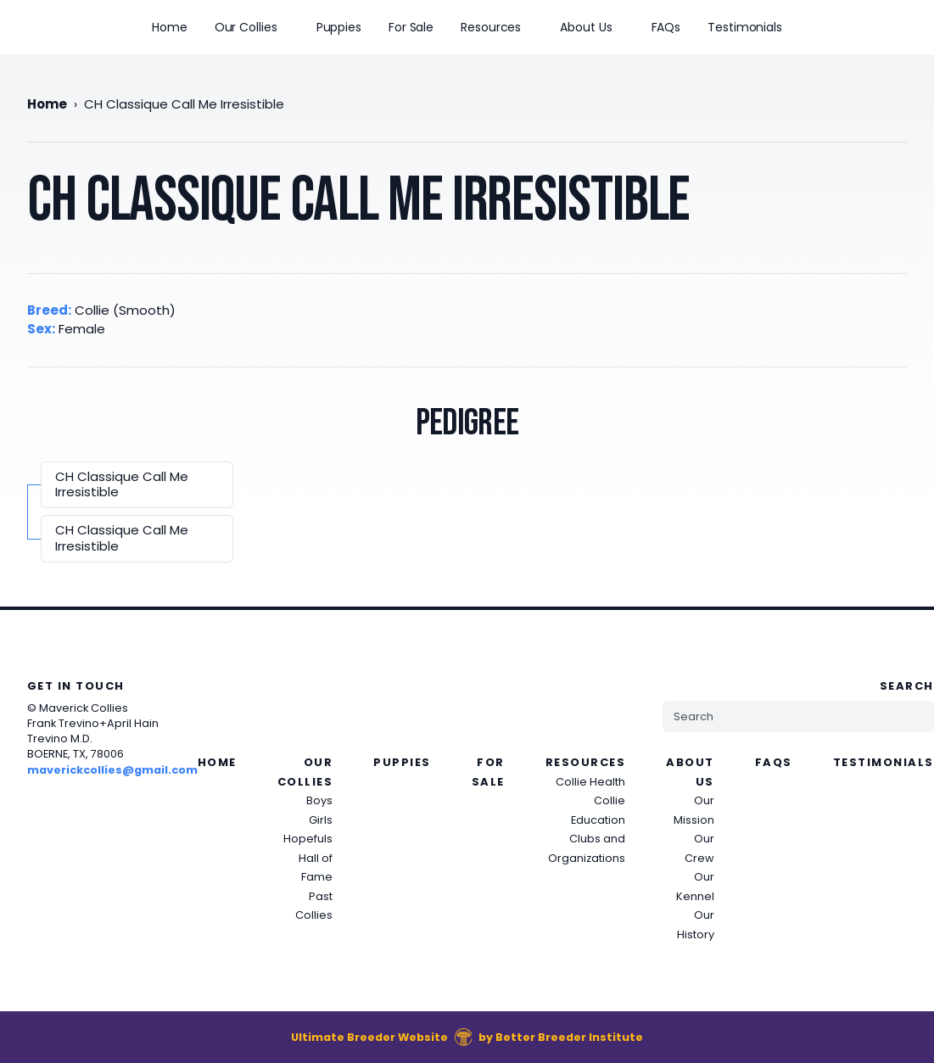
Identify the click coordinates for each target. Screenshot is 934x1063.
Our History (695, 925)
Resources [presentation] (491, 27)
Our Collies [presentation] (246, 27)
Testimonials (744, 27)
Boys (319, 800)
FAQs (666, 27)
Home (169, 27)
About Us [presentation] (586, 27)
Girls (321, 820)
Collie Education (598, 810)
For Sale (411, 27)
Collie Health (590, 782)
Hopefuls (308, 838)
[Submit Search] (913, 716)
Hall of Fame (316, 868)
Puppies (338, 27)
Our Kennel (695, 887)
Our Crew (699, 848)
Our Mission (694, 810)
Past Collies (314, 906)
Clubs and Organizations (586, 848)
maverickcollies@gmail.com (112, 770)
